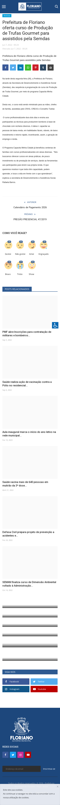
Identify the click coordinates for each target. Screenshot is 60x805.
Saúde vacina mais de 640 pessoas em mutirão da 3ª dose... (25, 484)
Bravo (8, 274)
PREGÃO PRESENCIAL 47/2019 (30, 219)
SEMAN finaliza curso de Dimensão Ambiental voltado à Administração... (29, 584)
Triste (19, 274)
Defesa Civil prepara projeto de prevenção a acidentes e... (28, 534)
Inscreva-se (49, 768)
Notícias (7, 15)
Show (31, 274)
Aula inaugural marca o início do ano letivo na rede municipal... (29, 433)
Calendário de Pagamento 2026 (30, 207)
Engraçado (44, 254)
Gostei (8, 254)
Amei (31, 254)
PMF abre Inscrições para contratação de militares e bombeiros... (26, 333)
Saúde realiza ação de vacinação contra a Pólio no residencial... (27, 383)
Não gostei (20, 254)
